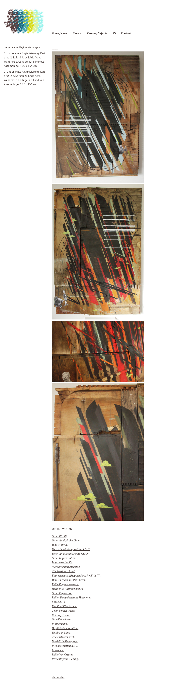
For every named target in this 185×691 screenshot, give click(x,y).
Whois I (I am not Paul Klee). (69, 580)
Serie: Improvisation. (64, 558)
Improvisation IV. (62, 562)
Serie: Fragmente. (62, 593)
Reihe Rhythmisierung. (65, 659)
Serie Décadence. (61, 619)
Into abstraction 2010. (65, 646)
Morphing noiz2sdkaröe (66, 567)
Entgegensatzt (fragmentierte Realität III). (76, 575)
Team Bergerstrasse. (63, 610)
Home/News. (60, 33)
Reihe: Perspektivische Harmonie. (71, 597)
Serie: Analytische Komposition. (70, 553)
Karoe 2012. (59, 602)
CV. (114, 33)
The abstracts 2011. (63, 637)
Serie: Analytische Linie (65, 540)
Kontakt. (126, 33)
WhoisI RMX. (60, 545)
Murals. (77, 33)
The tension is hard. (63, 571)
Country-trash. (61, 615)
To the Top (58, 677)
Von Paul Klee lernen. (64, 606)
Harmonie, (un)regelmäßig (67, 588)
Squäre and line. (61, 632)
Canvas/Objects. (97, 33)
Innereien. (58, 650)
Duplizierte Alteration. (65, 628)
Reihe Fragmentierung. (65, 584)
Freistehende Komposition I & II (71, 549)
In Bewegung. (60, 624)
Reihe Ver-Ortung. (62, 654)
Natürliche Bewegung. (65, 641)
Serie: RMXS (59, 536)
